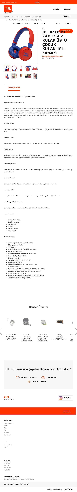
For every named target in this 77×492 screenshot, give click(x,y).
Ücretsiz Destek (36, 381)
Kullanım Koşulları (59, 489)
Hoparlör (55, 9)
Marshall (6, 432)
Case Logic (7, 435)
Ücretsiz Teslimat (26, 377)
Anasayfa (6, 17)
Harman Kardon (8, 445)
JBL (5, 430)
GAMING (57, 24)
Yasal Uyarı (50, 489)
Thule (5, 428)
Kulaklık (67, 9)
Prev (6, 43)
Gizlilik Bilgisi (69, 489)
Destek (68, 24)
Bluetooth (38, 17)
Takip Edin (67, 398)
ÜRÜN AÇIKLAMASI (14, 87)
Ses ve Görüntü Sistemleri (19, 24)
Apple (6, 447)
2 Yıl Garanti (49, 377)
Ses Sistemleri (39, 24)
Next (35, 43)
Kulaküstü (27, 17)
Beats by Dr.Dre (8, 423)
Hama (5, 426)
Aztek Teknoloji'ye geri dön (9, 2)
